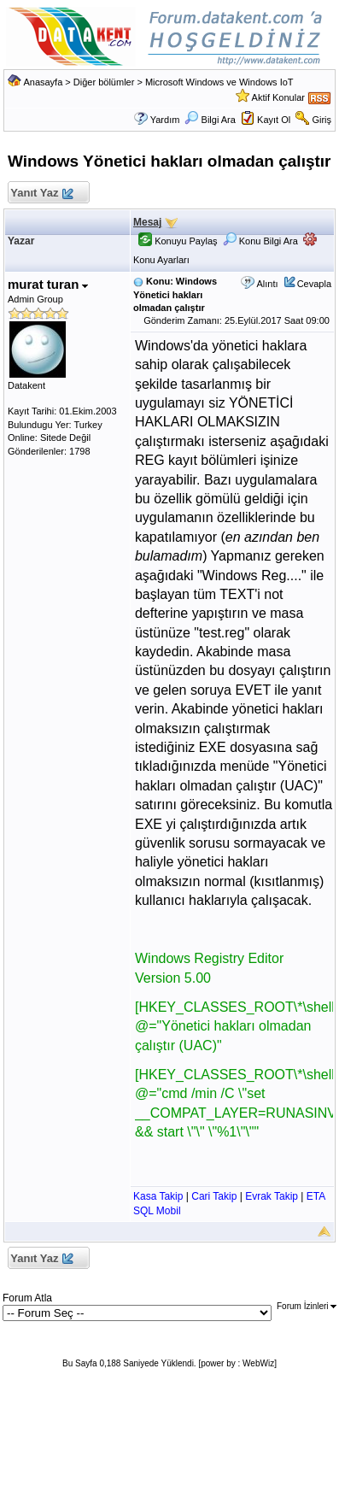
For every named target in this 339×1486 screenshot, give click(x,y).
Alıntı (267, 284)
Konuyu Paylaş (177, 241)
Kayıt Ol (273, 120)
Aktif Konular (278, 97)
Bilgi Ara (209, 120)
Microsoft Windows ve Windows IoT (219, 82)
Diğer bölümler (104, 82)
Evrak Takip (271, 1196)
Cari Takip (214, 1196)
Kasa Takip (158, 1196)
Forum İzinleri (306, 1306)
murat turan (48, 284)
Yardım (165, 120)
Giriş (321, 120)
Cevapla (314, 284)
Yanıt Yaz (41, 193)
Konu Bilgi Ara (260, 241)
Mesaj (147, 222)
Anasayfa (42, 82)
